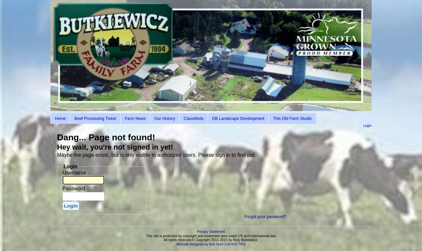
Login (367, 125)
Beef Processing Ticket (95, 118)
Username (74, 173)
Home (60, 118)
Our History (164, 118)
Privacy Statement (211, 232)
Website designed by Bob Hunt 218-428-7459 (211, 244)
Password (74, 188)
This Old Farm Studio (292, 118)
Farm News (135, 118)
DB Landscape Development (238, 118)
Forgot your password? (265, 216)
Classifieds (193, 118)
